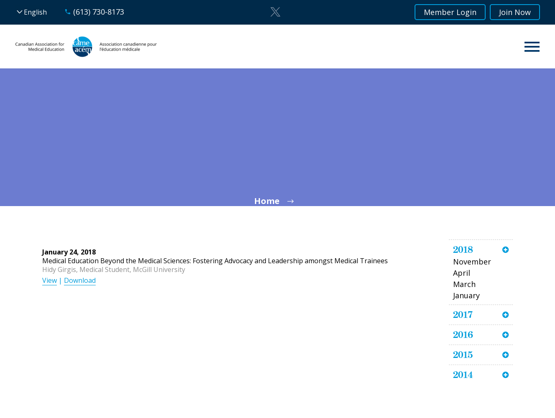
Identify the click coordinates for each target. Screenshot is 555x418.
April (461, 273)
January (466, 295)
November (472, 262)
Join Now (515, 12)
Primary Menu (532, 47)
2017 (463, 314)
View (49, 280)
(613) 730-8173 (98, 12)
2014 (463, 374)
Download (80, 280)
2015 (463, 354)
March (464, 284)
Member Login (450, 12)
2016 (463, 334)
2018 (463, 249)
